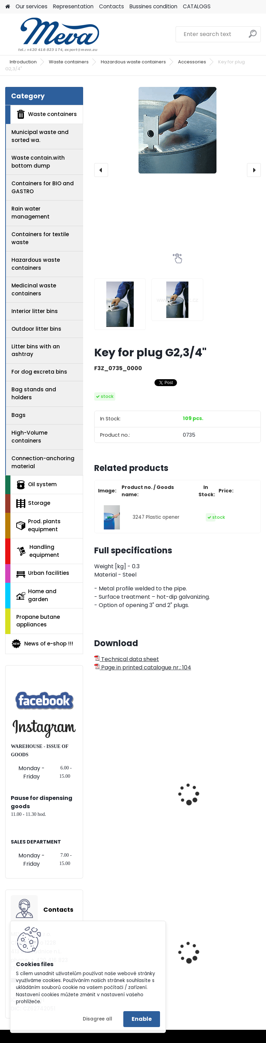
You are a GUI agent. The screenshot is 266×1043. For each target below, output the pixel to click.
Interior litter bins (34, 311)
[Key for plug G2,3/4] (120, 304)
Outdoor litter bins (36, 328)
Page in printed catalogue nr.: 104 (142, 667)
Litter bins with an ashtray (35, 350)
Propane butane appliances (38, 621)
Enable (142, 1019)
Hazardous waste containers (133, 62)
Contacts (111, 6)
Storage (33, 503)
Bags (18, 415)
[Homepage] (7, 7)
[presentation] (101, 170)
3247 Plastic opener (156, 517)
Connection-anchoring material (42, 462)
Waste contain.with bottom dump (38, 161)
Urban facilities (42, 573)
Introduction (23, 62)
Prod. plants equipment (38, 525)
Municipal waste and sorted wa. (40, 136)
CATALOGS (197, 6)
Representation (73, 6)
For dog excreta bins (39, 371)
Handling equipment (37, 551)
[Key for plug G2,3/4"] (177, 130)
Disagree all (97, 1019)
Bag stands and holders (33, 393)
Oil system (36, 484)
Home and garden (36, 595)
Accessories (192, 62)
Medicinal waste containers (33, 289)
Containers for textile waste (40, 238)
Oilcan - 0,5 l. (116, 781)
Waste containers (69, 62)
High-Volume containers (29, 436)
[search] (253, 36)
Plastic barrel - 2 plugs (215, 781)
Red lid (194, 953)
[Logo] (52, 34)
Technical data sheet (126, 659)
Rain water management (30, 212)
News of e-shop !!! (42, 644)
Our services (31, 6)
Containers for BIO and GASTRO (42, 187)
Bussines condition (153, 6)
